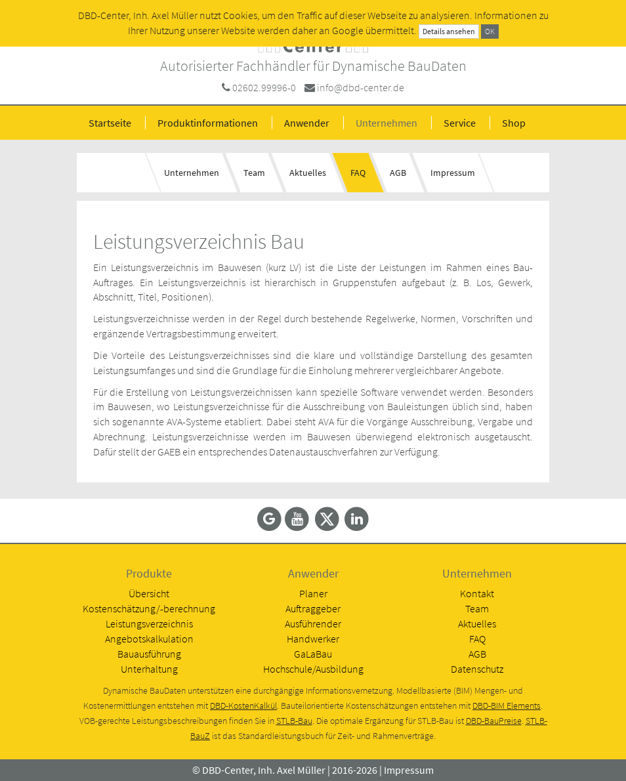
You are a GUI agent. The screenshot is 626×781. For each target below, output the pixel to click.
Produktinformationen (207, 122)
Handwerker (313, 638)
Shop (514, 122)
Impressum (452, 173)
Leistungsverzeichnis (149, 623)
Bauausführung (149, 653)
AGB (398, 173)
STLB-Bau (294, 721)
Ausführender (313, 623)
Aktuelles (307, 173)
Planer (313, 593)
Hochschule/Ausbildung (313, 668)
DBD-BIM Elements (506, 705)
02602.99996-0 (264, 87)
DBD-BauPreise (494, 721)
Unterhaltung (149, 668)
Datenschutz (477, 668)
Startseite (110, 122)
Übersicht (149, 593)
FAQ (357, 173)
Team (254, 173)
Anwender (306, 122)
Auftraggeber (313, 608)
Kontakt (477, 593)
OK (490, 31)
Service (460, 122)
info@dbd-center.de (360, 87)
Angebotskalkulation (149, 638)
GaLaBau (313, 653)
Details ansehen (449, 31)
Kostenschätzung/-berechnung (149, 608)
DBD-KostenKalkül (243, 705)
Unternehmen (386, 122)
